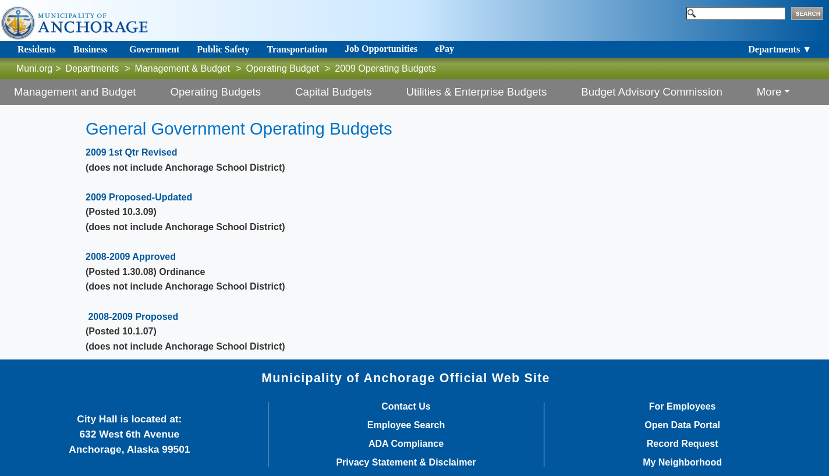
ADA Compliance (406, 444)
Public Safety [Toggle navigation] (223, 49)
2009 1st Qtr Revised (131, 152)
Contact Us (405, 406)
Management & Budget (183, 68)
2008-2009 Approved (131, 257)
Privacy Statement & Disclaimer (406, 462)
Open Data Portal (682, 425)
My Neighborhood (682, 462)
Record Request (682, 444)
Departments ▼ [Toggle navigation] (780, 49)
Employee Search (406, 425)
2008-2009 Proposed (133, 317)
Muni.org (34, 68)
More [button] (769, 92)
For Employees (682, 406)
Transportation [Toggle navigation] (297, 49)
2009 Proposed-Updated (139, 197)
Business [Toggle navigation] (90, 49)
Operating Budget (282, 68)
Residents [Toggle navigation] (36, 49)
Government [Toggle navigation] (154, 49)
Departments (92, 68)
